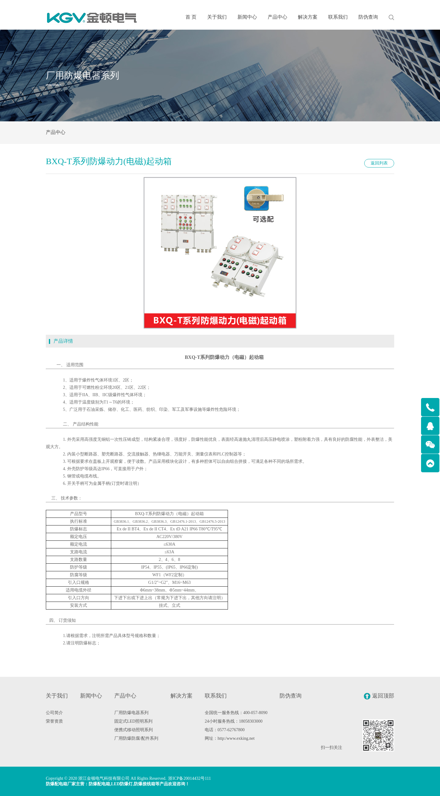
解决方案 (307, 17)
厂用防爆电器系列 (131, 712)
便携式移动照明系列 (133, 730)
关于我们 (217, 17)
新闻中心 (247, 17)
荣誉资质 (54, 721)
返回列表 (379, 163)
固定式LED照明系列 (133, 721)
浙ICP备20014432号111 (189, 778)
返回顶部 (379, 696)
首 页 (190, 17)
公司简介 (54, 712)
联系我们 (338, 17)
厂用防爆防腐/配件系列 (136, 738)
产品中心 (277, 17)
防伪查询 (368, 17)
